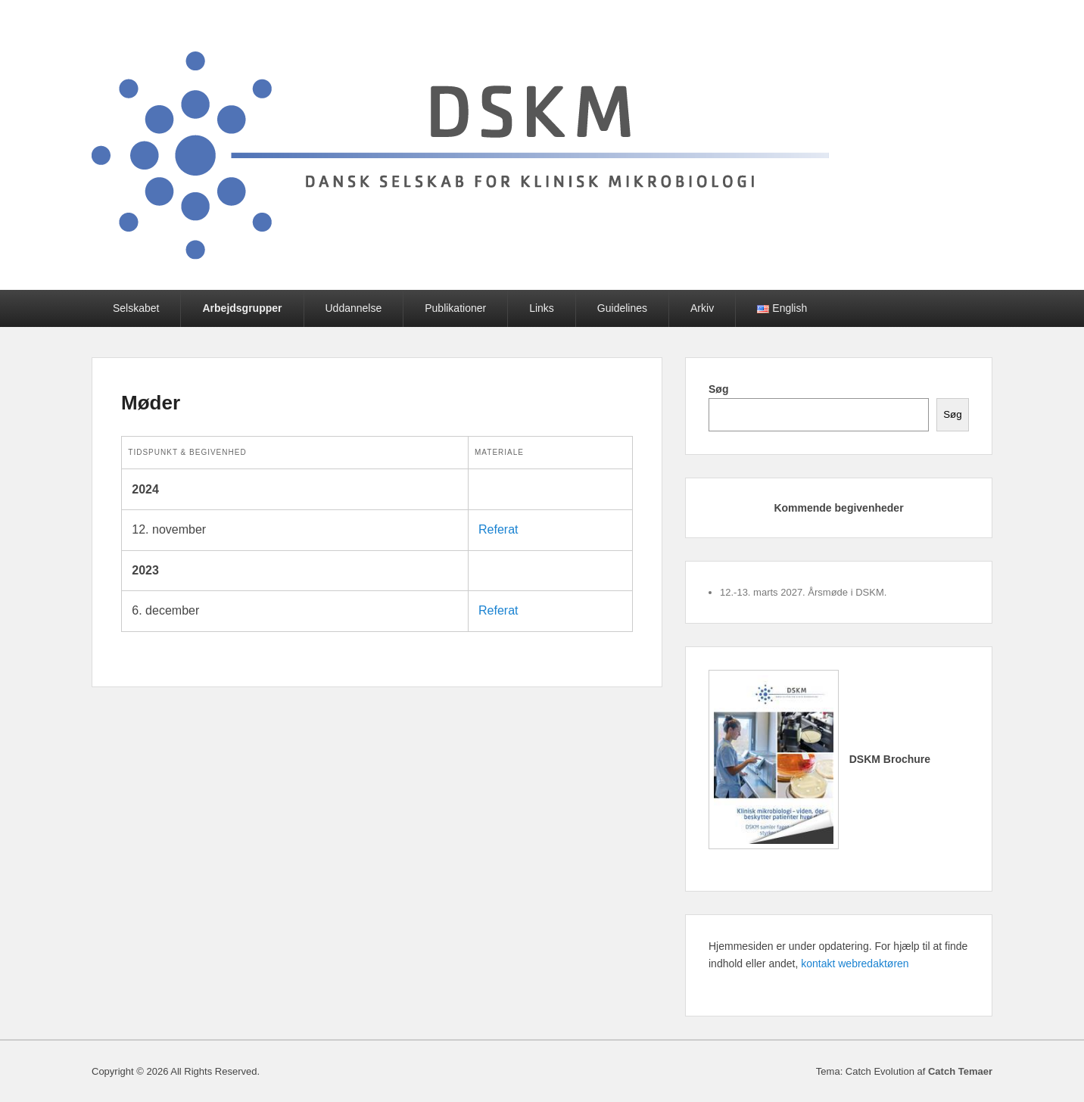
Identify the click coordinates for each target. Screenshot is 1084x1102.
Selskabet (136, 308)
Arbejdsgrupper (242, 308)
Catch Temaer (960, 1071)
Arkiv (702, 308)
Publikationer (455, 308)
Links (541, 308)
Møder (150, 402)
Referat (498, 529)
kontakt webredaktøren (854, 963)
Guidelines (622, 308)
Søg (718, 389)
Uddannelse (354, 308)
